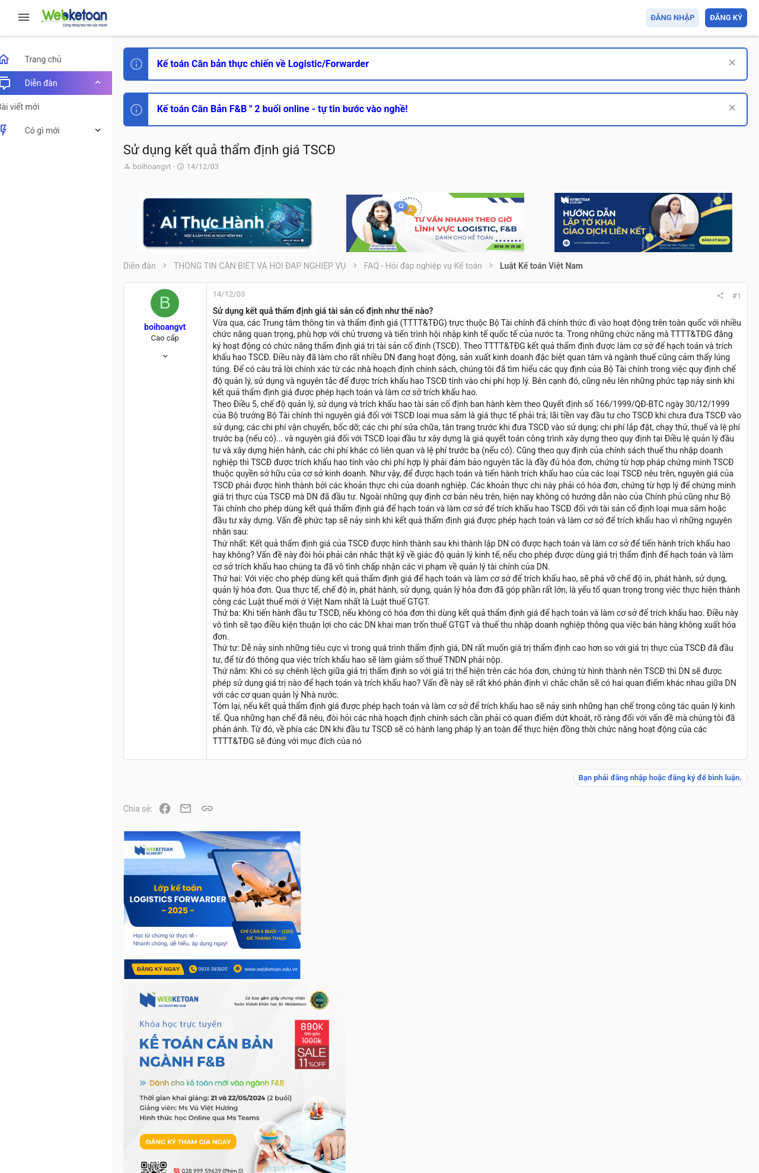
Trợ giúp (658, 1095)
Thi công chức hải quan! (675, 676)
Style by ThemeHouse (177, 1146)
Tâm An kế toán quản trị (655, 981)
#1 (576, 295)
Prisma (152, 1095)
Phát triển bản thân (663, 654)
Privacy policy (612, 1095)
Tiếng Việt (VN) (209, 1095)
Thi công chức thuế (664, 918)
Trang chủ (696, 1095)
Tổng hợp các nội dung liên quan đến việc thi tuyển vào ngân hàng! (681, 807)
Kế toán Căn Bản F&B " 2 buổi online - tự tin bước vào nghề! (295, 109)
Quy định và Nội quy (548, 1095)
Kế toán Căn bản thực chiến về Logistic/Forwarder (276, 63)
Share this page (673, 1047)
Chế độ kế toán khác (665, 852)
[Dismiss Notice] (730, 64)
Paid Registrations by (233, 1135)
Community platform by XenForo (240, 1125)
